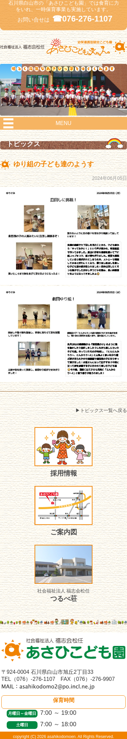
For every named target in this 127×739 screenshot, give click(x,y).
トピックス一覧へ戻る (103, 410)
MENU (63, 123)
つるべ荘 (63, 573)
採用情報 (63, 452)
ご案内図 (63, 511)
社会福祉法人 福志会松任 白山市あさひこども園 (63, 56)
